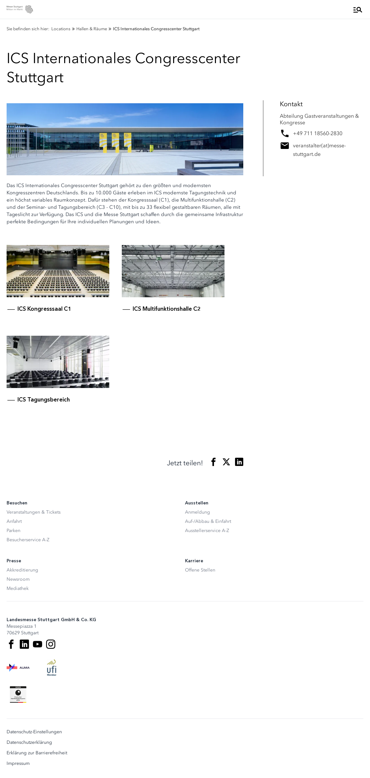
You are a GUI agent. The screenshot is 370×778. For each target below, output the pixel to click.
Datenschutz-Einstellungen (34, 732)
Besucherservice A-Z (28, 540)
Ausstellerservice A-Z (207, 530)
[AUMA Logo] (18, 667)
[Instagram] (50, 644)
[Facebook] (11, 644)
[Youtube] (37, 644)
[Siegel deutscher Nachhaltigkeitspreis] (18, 694)
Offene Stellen (200, 570)
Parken (13, 530)
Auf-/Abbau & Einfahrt (208, 521)
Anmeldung (197, 512)
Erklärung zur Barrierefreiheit (37, 753)
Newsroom (18, 579)
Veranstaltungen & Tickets (34, 512)
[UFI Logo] (51, 667)
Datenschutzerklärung (29, 742)
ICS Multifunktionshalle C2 (166, 308)
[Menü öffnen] (358, 9)
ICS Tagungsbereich (43, 399)
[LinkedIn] (24, 644)
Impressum (18, 763)
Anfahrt (14, 521)
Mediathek (18, 588)
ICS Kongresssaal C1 (44, 308)
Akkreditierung (22, 570)
